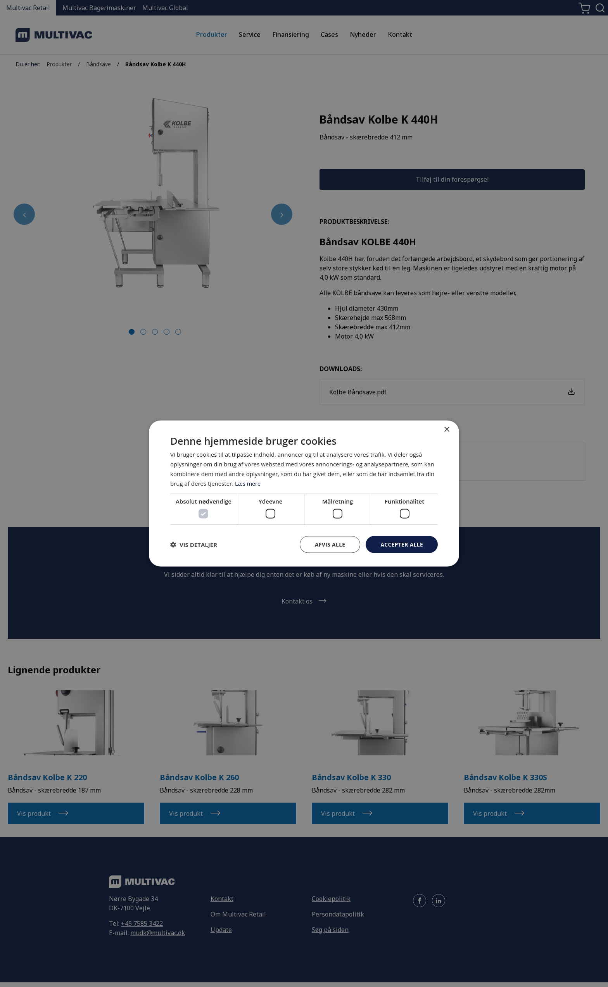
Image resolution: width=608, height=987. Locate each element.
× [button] (446, 429)
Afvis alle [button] (329, 544)
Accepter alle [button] (401, 544)
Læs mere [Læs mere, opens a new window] (248, 483)
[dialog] (304, 493)
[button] (193, 544)
